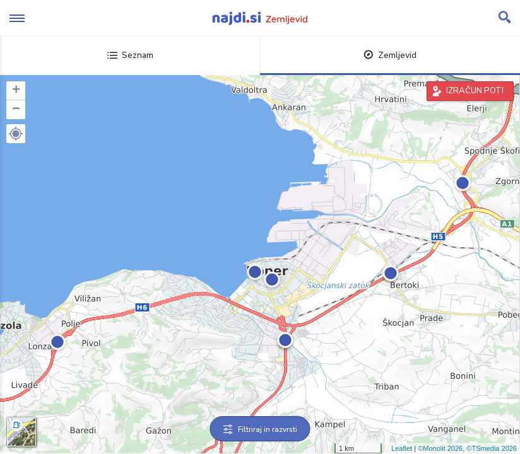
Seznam (130, 55)
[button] (15, 133)
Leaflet (401, 448)
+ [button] (16, 90)
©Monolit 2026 (440, 448)
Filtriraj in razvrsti (260, 429)
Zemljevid (390, 55)
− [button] (16, 109)
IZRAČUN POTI (475, 90)
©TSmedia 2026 (491, 448)
